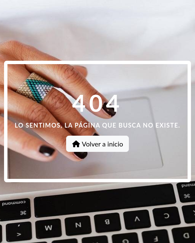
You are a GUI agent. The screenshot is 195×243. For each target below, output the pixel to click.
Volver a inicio (97, 144)
